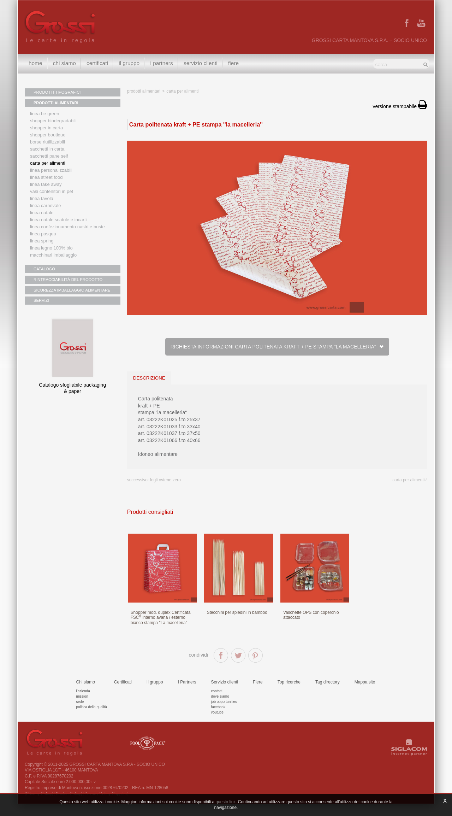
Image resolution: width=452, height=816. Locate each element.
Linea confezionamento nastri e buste (67, 226)
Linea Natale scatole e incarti (58, 219)
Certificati (98, 63)
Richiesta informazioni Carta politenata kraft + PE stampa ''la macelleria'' (277, 347)
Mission (82, 708)
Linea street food (46, 177)
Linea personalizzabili (51, 170)
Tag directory (327, 693)
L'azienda (83, 703)
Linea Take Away (46, 184)
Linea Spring (42, 240)
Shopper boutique (47, 134)
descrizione (149, 378)
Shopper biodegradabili (53, 120)
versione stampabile (400, 106)
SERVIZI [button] (41, 301)
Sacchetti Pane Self (49, 156)
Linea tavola (41, 198)
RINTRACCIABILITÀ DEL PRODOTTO (67, 279)
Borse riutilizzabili (47, 142)
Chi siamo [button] (65, 63)
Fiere (237, 63)
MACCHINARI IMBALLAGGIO (53, 255)
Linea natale (42, 212)
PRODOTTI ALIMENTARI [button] (56, 103)
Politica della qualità (91, 719)
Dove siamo (220, 708)
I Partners (164, 63)
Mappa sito (365, 693)
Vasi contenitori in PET (51, 191)
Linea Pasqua (43, 233)
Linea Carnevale (45, 205)
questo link (225, 801)
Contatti (216, 703)
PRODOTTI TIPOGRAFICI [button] (56, 92)
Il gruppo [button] (130, 63)
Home (35, 63)
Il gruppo (155, 693)
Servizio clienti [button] (203, 63)
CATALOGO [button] (44, 269)
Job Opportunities (224, 713)
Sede (80, 713)
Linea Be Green (44, 113)
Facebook (218, 719)
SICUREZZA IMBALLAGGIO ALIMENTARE (71, 290)
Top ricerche (289, 693)
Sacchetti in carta (47, 149)
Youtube (217, 724)
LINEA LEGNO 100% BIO (51, 248)
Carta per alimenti (47, 163)
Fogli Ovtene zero (165, 479)
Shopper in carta (46, 127)
